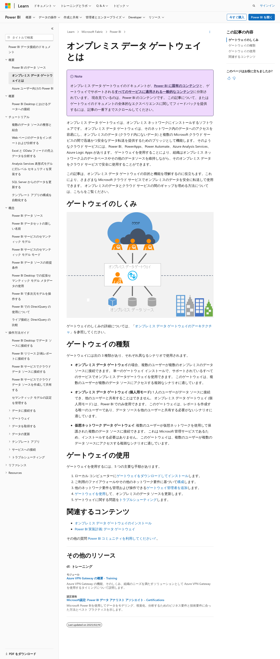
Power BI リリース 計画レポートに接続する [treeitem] (32, 356)
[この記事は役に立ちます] (229, 78)
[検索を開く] (254, 6)
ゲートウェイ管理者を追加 (167, 487)
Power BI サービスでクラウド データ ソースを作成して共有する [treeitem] (32, 384)
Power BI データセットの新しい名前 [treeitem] (31, 226)
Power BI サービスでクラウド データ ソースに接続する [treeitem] (31, 369)
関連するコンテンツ (242, 57)
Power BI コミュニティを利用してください (120, 538)
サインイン (267, 5)
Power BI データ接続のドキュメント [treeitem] (30, 49)
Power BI (115, 32)
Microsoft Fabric (92, 32)
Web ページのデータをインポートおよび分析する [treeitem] (31, 140)
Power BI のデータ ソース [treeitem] (29, 67)
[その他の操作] (209, 32)
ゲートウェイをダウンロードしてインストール (152, 475)
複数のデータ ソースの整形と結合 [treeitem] (32, 127)
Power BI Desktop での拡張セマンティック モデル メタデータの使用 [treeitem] (32, 280)
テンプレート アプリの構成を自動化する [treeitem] (32, 197)
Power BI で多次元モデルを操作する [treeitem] (31, 296)
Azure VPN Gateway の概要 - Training (92, 578)
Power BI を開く (262, 17)
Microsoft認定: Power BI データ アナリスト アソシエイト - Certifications (115, 600)
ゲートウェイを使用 (90, 493)
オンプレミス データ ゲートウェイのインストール (113, 523)
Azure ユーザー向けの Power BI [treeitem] (32, 88)
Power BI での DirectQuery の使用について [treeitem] (31, 309)
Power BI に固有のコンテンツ (176, 85)
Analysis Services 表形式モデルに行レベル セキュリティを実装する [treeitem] (32, 169)
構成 (180, 481)
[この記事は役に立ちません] (234, 78)
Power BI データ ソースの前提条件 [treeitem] (32, 265)
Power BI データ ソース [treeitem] (27, 215)
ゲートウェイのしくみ (243, 40)
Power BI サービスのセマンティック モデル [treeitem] (31, 239)
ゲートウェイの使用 (242, 51)
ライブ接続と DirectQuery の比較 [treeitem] (31, 322)
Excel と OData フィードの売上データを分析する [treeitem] (32, 153)
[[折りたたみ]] (52, 28)
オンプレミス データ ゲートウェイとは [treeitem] (32, 78)
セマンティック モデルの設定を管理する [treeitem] (32, 400)
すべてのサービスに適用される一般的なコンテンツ (154, 91)
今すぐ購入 (236, 17)
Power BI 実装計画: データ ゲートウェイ (105, 529)
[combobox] (29, 37)
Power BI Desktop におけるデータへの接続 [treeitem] (31, 106)
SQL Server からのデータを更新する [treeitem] (31, 184)
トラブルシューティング (138, 499)
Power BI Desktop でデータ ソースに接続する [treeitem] (32, 343)
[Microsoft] (8, 6)
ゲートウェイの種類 (242, 45)
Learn (71, 32)
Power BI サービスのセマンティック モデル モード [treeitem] (31, 252)
